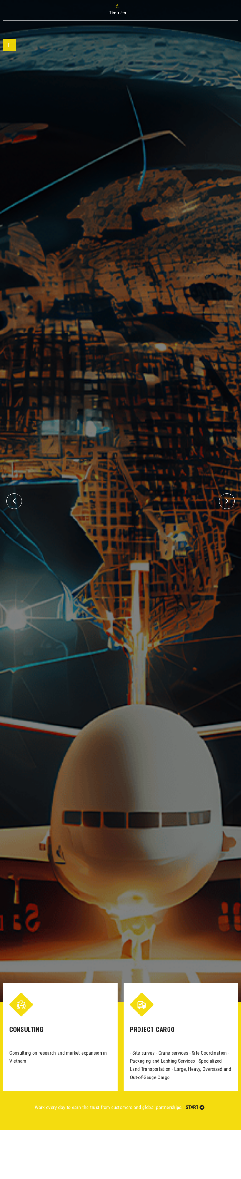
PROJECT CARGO (153, 1030)
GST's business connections (176, 472)
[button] (227, 501)
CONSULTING (24, 1030)
